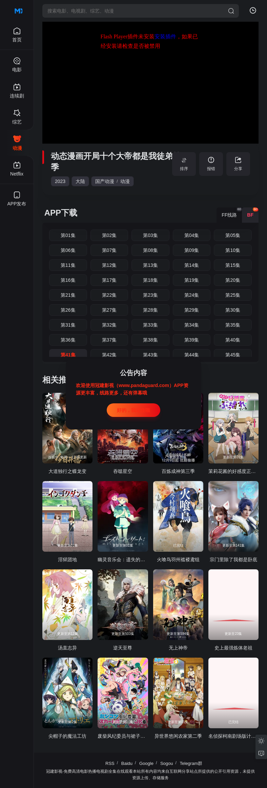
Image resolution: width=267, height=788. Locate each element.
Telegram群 (191, 763)
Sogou (166, 763)
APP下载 (60, 212)
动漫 (125, 181)
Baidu (126, 763)
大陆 (80, 181)
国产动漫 (104, 181)
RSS (110, 763)
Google (146, 763)
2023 (60, 181)
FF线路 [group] (232, 212)
